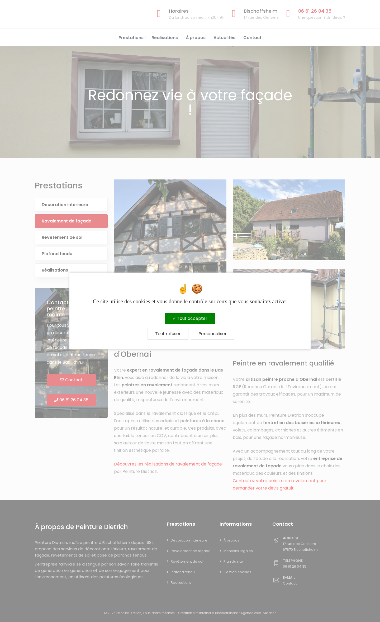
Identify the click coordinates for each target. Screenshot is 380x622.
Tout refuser (168, 334)
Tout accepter (190, 318)
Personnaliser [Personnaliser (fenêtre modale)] (212, 334)
